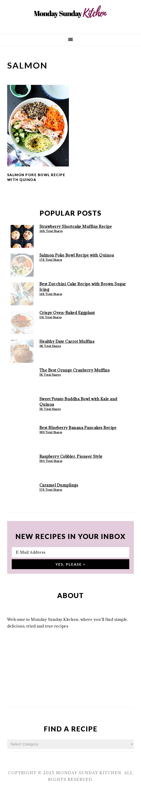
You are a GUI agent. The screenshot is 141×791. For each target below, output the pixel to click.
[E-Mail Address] (70, 552)
